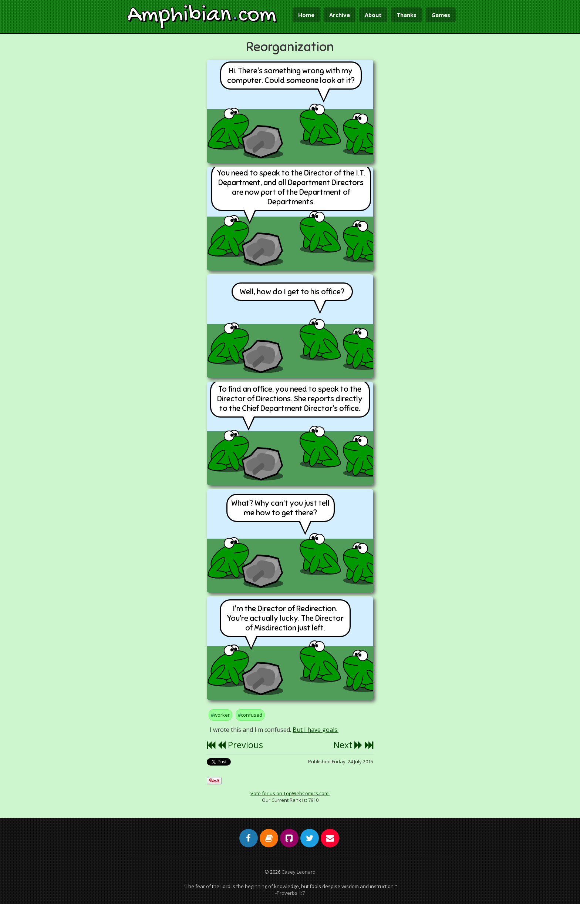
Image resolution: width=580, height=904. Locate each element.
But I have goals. (315, 730)
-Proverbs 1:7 (290, 893)
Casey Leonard (298, 871)
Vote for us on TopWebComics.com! (290, 793)
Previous (240, 745)
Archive (339, 15)
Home (306, 15)
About (373, 15)
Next (347, 745)
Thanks (407, 15)
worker (222, 715)
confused (251, 715)
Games (440, 15)
